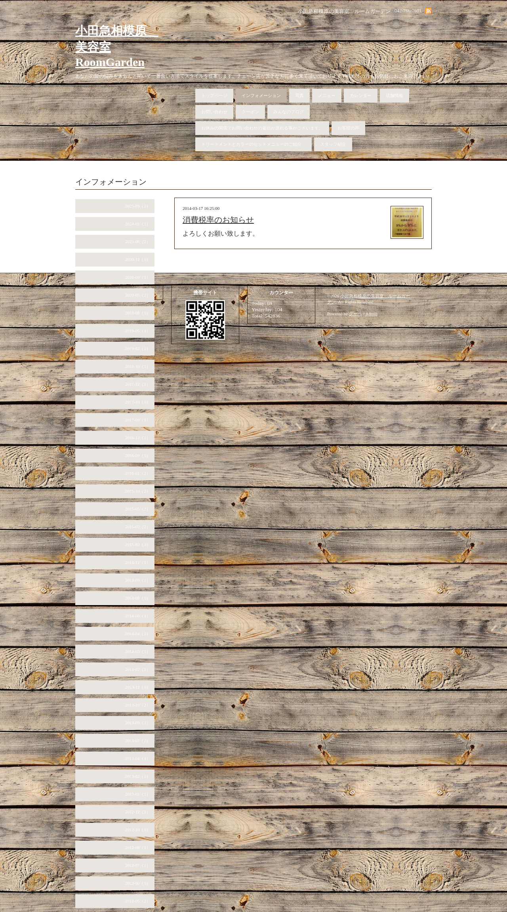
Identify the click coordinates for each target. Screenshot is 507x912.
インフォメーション (261, 95)
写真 (299, 95)
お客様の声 (348, 128)
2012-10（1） (138, 829)
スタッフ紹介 (333, 144)
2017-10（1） (138, 402)
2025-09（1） (138, 206)
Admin (372, 313)
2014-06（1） (138, 615)
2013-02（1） (138, 776)
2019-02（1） (138, 348)
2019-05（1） (138, 330)
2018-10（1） (138, 366)
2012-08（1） (138, 847)
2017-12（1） (138, 384)
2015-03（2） (138, 526)
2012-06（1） (138, 883)
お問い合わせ (214, 111)
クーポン (250, 111)
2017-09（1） (138, 419)
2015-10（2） (138, 491)
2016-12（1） (138, 437)
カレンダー (361, 95)
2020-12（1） (138, 259)
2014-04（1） (138, 633)
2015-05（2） (138, 508)
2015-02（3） (138, 544)
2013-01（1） (138, 794)
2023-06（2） (138, 241)
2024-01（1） (138, 223)
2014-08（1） (138, 598)
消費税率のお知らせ (218, 219)
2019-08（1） (138, 312)
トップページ (214, 95)
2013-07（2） (138, 740)
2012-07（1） (138, 865)
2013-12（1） (138, 687)
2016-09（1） (138, 455)
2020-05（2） (138, 295)
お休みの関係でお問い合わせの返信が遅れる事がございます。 (262, 128)
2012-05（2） (138, 901)
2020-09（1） (138, 277)
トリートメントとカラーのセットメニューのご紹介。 (253, 144)
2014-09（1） (138, 580)
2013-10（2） (138, 705)
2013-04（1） (138, 758)
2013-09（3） (138, 722)
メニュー (326, 95)
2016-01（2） (138, 473)
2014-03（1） (138, 651)
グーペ (355, 313)
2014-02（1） (138, 669)
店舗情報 (394, 95)
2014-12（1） (138, 562)
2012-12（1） (138, 811)
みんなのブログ (288, 111)
